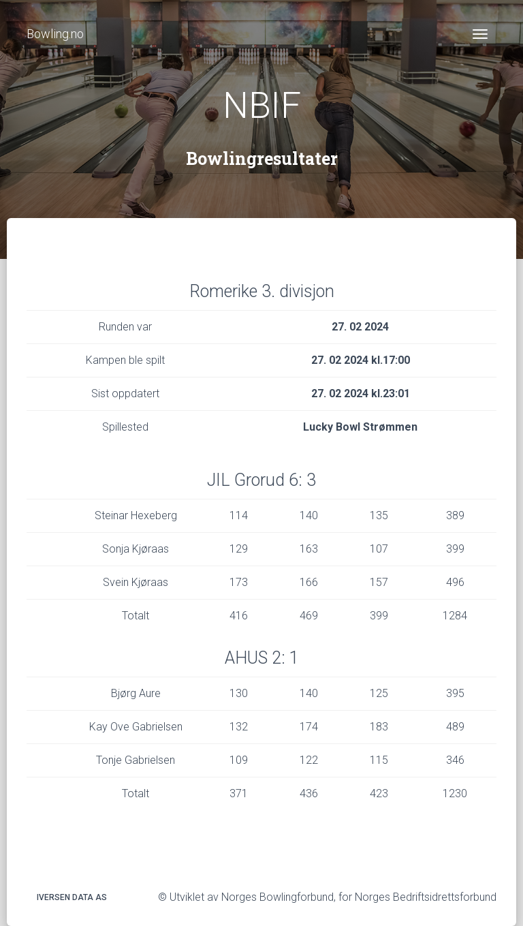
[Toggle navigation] (480, 34)
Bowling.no (55, 34)
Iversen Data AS (72, 897)
